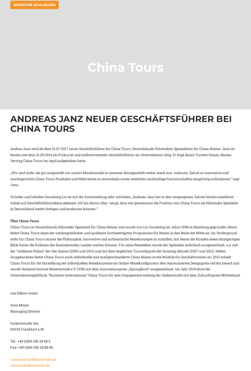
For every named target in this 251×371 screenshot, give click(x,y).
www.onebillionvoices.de (30, 365)
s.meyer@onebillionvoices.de (33, 359)
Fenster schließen (34, 10)
